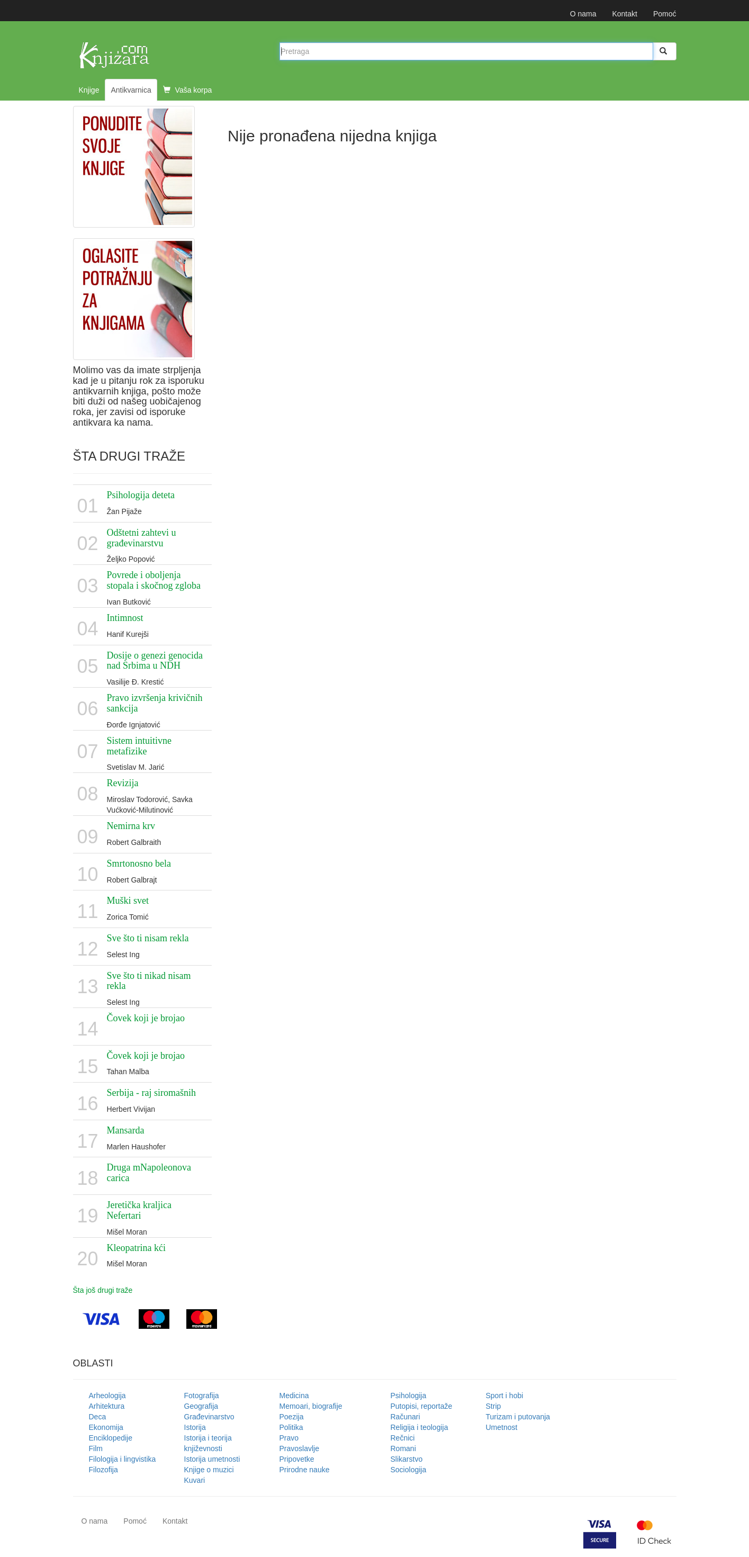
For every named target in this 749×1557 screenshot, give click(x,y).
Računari (405, 1416)
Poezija (291, 1416)
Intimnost (125, 618)
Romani (403, 1448)
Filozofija (103, 1469)
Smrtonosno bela (139, 863)
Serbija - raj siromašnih (151, 1092)
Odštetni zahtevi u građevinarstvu (141, 537)
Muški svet (128, 900)
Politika (291, 1427)
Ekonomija (106, 1427)
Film (96, 1448)
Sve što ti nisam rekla (148, 938)
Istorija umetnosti (212, 1459)
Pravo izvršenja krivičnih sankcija (155, 703)
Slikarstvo (407, 1459)
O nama (583, 14)
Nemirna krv (131, 826)
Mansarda (126, 1130)
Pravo (289, 1438)
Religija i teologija (419, 1427)
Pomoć (664, 14)
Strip (493, 1406)
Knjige (89, 90)
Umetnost (502, 1427)
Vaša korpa (187, 90)
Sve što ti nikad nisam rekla (149, 981)
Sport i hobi (505, 1395)
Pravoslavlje (299, 1448)
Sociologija (409, 1469)
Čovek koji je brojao (146, 1018)
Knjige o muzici (209, 1469)
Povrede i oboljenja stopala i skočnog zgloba (154, 580)
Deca (97, 1416)
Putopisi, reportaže (422, 1406)
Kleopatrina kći (136, 1248)
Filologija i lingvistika (122, 1459)
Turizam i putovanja (518, 1416)
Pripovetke (296, 1459)
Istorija (195, 1427)
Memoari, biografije (310, 1406)
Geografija (201, 1406)
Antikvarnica (131, 90)
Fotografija (201, 1395)
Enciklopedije (111, 1438)
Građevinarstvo (209, 1416)
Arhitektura (107, 1406)
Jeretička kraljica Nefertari (139, 1210)
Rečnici (403, 1438)
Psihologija (409, 1395)
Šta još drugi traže (103, 1290)
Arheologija (107, 1395)
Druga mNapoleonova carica (149, 1172)
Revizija (123, 783)
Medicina (294, 1395)
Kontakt (624, 14)
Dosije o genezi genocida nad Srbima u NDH (155, 660)
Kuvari (194, 1480)
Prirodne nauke (304, 1469)
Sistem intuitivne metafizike (139, 746)
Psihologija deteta (141, 495)
